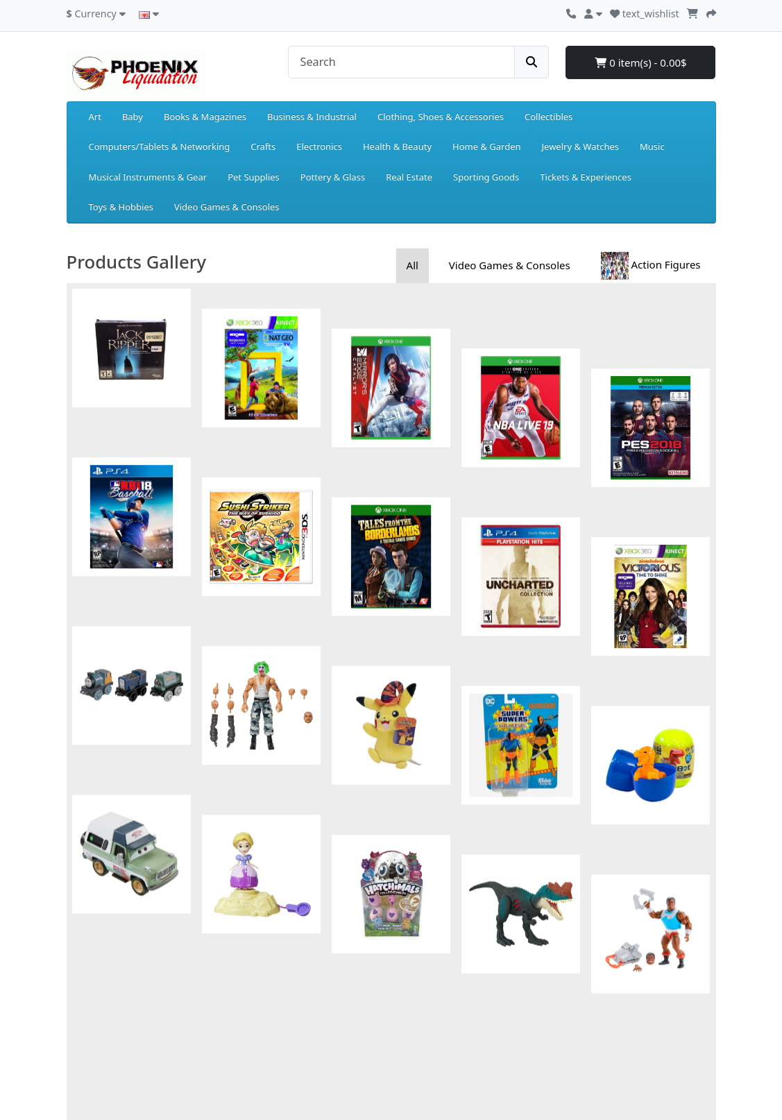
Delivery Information (110, 1017)
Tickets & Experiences (585, 177)
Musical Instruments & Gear (148, 177)
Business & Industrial (312, 116)
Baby (132, 116)
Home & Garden (486, 146)
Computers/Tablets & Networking (159, 146)
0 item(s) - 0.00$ (640, 62)
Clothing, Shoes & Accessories (440, 116)
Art (95, 116)
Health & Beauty (397, 146)
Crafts (262, 146)
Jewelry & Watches (580, 146)
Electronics (319, 146)
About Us (86, 1001)
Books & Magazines (205, 116)
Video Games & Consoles (227, 207)
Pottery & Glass (332, 177)
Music (652, 146)
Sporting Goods (486, 177)
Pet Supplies (254, 177)
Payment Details (101, 968)
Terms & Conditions (108, 1050)
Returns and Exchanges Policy (130, 985)
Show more (391, 826)
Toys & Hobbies (121, 207)
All (412, 265)
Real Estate (409, 177)
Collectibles (548, 116)
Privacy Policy (95, 1034)
